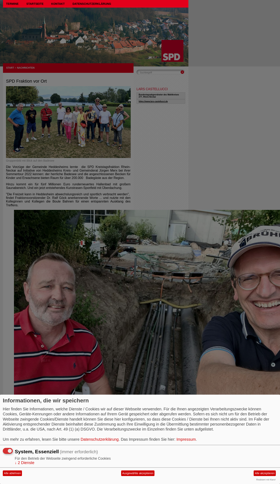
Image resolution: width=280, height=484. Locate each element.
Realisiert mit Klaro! (266, 479)
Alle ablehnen (12, 473)
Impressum (186, 439)
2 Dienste (24, 462)
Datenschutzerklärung (91, 3)
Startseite (35, 3)
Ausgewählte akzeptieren (137, 473)
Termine (12, 3)
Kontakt (58, 3)
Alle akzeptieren (265, 473)
